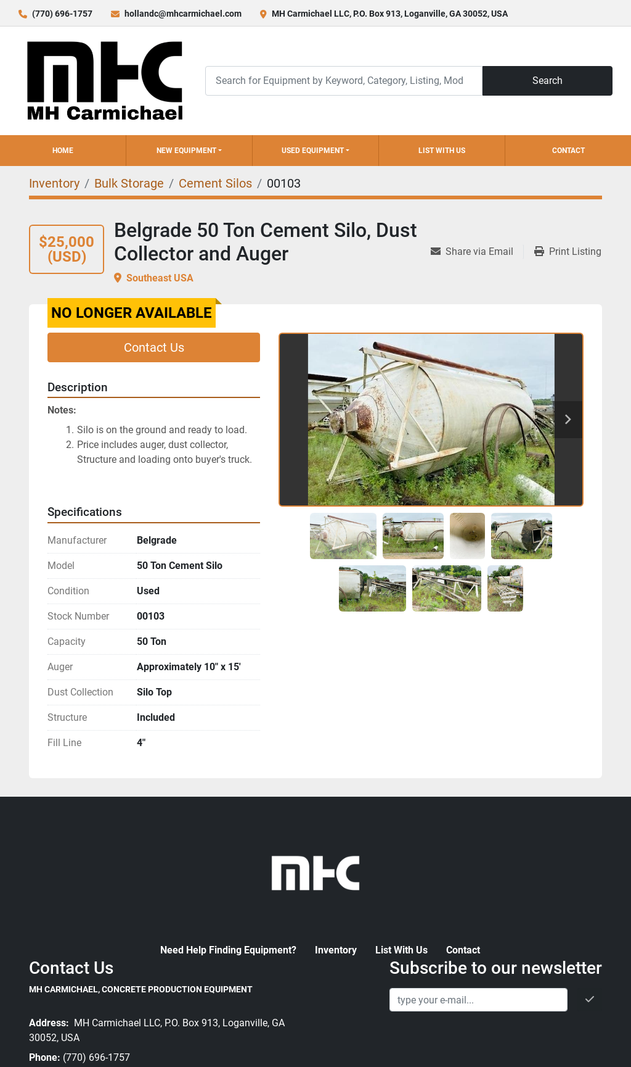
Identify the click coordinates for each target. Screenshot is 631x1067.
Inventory (336, 950)
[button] (189, 150)
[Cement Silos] (215, 183)
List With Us (441, 150)
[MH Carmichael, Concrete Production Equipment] (315, 872)
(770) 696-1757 (62, 14)
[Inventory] (54, 183)
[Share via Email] (477, 252)
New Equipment (186, 150)
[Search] (343, 80)
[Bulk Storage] (129, 183)
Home (62, 150)
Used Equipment (313, 150)
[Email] (478, 999)
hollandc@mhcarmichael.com (183, 14)
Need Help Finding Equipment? (228, 950)
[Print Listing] (568, 252)
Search (547, 80)
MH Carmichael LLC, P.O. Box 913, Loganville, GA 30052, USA (390, 14)
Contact (568, 150)
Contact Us (154, 347)
